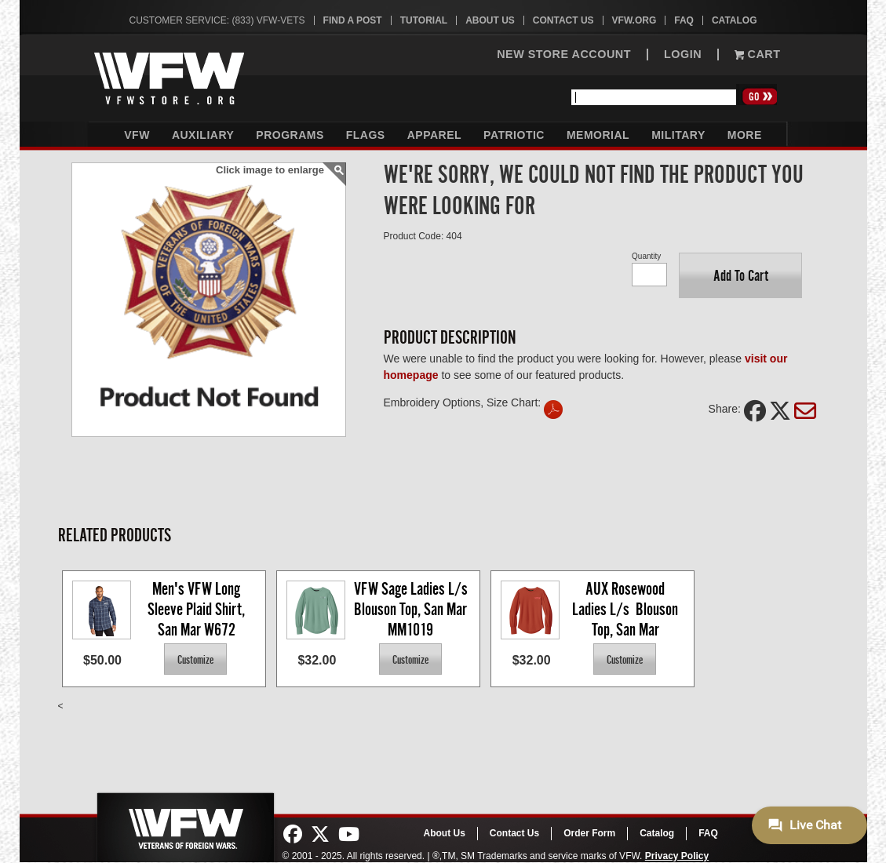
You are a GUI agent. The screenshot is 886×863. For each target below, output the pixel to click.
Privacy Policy (677, 855)
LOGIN (683, 54)
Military (678, 135)
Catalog (734, 20)
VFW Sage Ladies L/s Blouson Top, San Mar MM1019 (413, 608)
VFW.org (634, 20)
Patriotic (514, 135)
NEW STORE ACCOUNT (564, 54)
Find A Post (352, 20)
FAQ (684, 20)
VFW (137, 135)
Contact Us (563, 20)
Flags (365, 135)
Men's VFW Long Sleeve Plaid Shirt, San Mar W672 (198, 608)
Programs (289, 135)
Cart (757, 54)
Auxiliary (203, 135)
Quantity (646, 256)
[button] (740, 275)
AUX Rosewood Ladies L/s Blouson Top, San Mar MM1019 (626, 608)
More (744, 135)
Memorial (598, 135)
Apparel (434, 135)
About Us (490, 20)
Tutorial (423, 20)
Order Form (589, 833)
